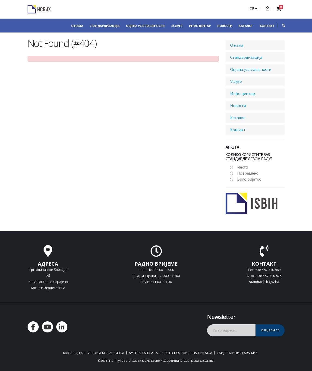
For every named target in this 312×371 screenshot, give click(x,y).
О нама (77, 26)
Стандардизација (105, 26)
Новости (224, 26)
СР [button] (253, 8)
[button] (281, 25)
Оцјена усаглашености (145, 26)
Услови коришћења (105, 353)
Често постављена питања (187, 353)
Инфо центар (200, 26)
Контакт (267, 26)
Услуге (176, 26)
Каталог (246, 26)
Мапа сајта (73, 353)
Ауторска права (143, 353)
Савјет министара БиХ (237, 353)
